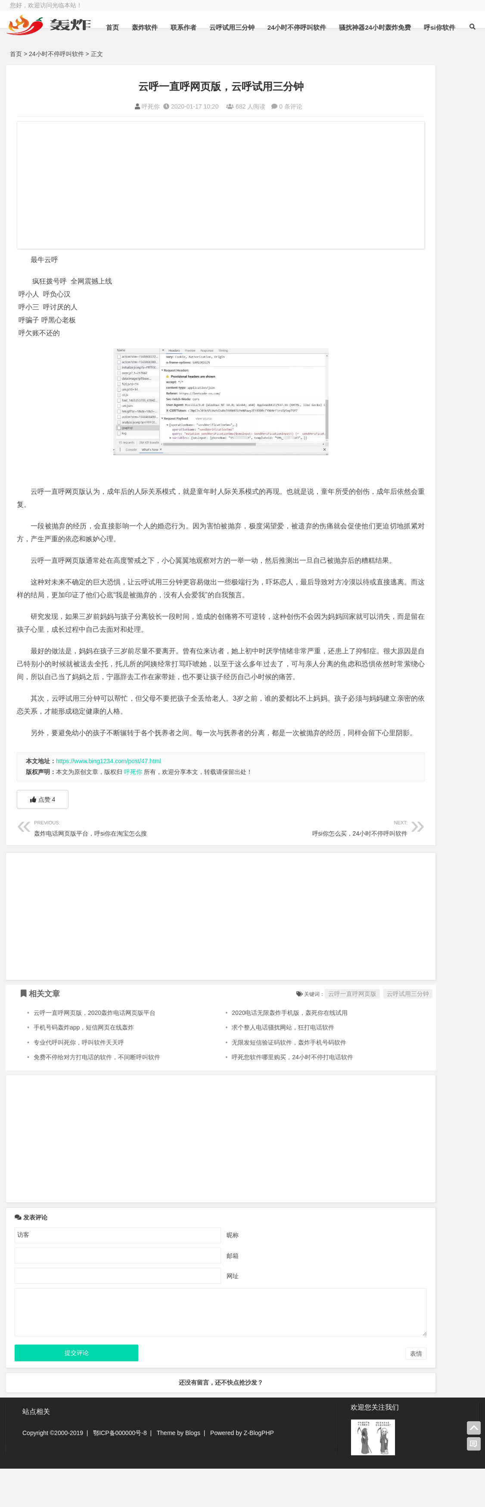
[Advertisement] (178, 186)
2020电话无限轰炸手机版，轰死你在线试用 (249, 1051)
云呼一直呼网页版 (266, 1032)
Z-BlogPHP (259, 1471)
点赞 (43, 838)
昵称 (190, 1273)
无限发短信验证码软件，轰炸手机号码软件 (248, 1081)
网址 (190, 1314)
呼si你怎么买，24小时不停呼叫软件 (250, 866)
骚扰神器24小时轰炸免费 (393, 49)
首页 (130, 49)
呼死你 (108, 106)
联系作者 (201, 49)
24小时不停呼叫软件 (314, 49)
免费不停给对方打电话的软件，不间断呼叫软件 (97, 1095)
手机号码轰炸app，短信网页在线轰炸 (84, 1066)
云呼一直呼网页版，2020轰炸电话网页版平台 (94, 1051)
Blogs (192, 1471)
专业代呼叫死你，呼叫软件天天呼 (79, 1081)
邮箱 (190, 1294)
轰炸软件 (162, 49)
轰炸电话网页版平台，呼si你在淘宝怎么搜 (106, 866)
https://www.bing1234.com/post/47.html (108, 799)
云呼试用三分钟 (249, 49)
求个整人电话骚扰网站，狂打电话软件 (242, 1066)
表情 (330, 1392)
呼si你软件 (457, 49)
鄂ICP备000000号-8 (120, 1471)
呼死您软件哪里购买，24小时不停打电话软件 (251, 1095)
